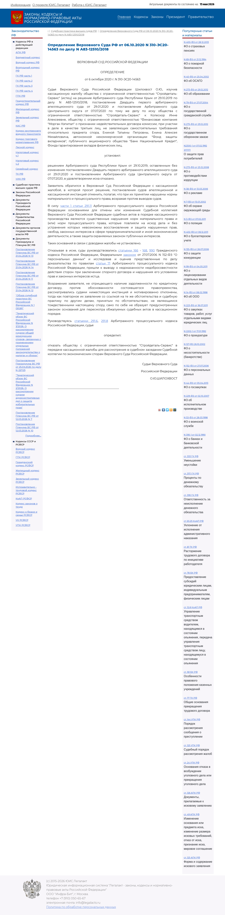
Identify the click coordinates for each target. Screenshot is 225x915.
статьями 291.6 (86, 321)
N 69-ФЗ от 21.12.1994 (195, 59)
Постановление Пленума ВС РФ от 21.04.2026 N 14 (27, 264)
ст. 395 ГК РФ (191, 495)
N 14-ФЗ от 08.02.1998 (196, 292)
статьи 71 (103, 263)
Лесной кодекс (25, 147)
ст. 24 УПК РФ (191, 762)
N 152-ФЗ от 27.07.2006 (196, 365)
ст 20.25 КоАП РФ (194, 521)
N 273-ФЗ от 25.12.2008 (196, 167)
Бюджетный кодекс (28, 57)
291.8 (104, 321)
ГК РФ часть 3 (24, 85)
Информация (21, 5)
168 (144, 250)
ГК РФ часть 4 (24, 90)
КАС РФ (20, 125)
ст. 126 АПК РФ (192, 793)
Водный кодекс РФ (27, 62)
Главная (124, 17)
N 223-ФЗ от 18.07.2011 (196, 305)
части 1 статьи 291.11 (76, 206)
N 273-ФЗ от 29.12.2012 (196, 89)
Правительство (201, 17)
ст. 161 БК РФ (191, 672)
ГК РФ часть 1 (24, 75)
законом (129, 255)
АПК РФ (21, 52)
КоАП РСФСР (24, 498)
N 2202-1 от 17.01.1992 (195, 331)
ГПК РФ (20, 95)
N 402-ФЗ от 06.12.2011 (196, 232)
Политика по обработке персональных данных (81, 907)
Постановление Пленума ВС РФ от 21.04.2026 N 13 (27, 252)
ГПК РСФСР (23, 457)
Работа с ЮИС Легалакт (89, 5)
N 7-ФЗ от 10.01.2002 (195, 201)
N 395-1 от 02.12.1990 (195, 434)
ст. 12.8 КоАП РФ (193, 607)
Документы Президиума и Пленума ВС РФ (25, 241)
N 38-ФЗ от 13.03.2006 (196, 188)
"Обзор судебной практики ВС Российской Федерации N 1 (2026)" (26, 302)
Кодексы (141, 17)
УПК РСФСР (23, 525)
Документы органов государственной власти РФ (28, 231)
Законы (157, 17)
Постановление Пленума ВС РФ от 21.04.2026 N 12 (27, 287)
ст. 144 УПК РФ (192, 719)
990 (152, 250)
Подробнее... (33, 435)
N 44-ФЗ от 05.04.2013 (196, 383)
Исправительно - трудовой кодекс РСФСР (26, 490)
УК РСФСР (22, 520)
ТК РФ (19, 173)
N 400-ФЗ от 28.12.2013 (196, 42)
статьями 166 (128, 250)
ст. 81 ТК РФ (190, 547)
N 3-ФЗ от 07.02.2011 (195, 219)
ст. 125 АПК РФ (192, 857)
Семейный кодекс (27, 168)
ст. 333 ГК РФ (191, 456)
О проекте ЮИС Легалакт (51, 5)
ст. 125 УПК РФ (192, 745)
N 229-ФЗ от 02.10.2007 (196, 396)
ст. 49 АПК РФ (191, 814)
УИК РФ (20, 178)
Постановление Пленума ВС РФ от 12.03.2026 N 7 (27, 415)
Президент (175, 17)
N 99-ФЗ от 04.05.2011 (195, 266)
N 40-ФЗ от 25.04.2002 (196, 76)
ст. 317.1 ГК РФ (191, 473)
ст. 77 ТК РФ (190, 698)
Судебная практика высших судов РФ (74, 30)
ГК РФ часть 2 (24, 80)
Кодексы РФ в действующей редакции (24, 44)
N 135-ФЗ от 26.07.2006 (196, 249)
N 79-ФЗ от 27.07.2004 (196, 102)
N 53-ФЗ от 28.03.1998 (196, 417)
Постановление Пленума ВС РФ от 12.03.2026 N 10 (27, 427)
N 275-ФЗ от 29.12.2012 (196, 124)
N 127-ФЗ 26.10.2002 (194, 344)
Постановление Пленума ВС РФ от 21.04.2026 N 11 (27, 275)
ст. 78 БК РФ (191, 572)
